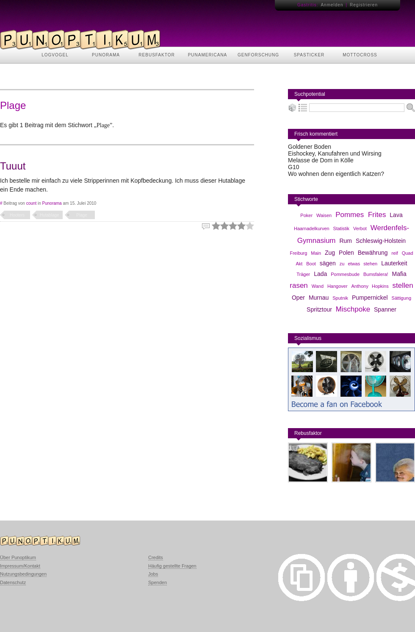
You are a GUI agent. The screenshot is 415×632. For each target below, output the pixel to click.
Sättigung (401, 298)
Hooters (17, 215)
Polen (346, 252)
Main (316, 253)
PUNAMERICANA (207, 55)
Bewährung (373, 252)
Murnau (319, 297)
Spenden (157, 582)
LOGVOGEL (55, 55)
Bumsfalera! (375, 274)
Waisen (324, 215)
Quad (407, 253)
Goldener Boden (309, 146)
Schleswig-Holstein (381, 240)
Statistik (341, 228)
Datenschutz (13, 582)
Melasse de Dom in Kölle (321, 160)
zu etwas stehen (359, 263)
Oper (298, 297)
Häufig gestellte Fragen (172, 565)
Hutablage (49, 215)
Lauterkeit (394, 263)
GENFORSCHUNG (258, 55)
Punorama (52, 203)
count (31, 203)
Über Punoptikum (18, 557)
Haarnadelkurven (311, 228)
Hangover (337, 286)
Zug (330, 252)
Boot (311, 263)
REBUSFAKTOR (156, 55)
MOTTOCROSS (360, 55)
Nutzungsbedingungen (23, 573)
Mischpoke (353, 309)
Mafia (399, 273)
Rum (345, 240)
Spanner (385, 309)
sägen (328, 263)
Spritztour (319, 309)
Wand (318, 286)
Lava (396, 215)
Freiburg (298, 253)
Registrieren (364, 5)
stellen (403, 285)
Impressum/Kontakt (20, 565)
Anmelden (332, 5)
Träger (303, 274)
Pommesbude (345, 274)
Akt (299, 263)
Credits (155, 557)
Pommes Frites (360, 215)
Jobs (153, 573)
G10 (293, 167)
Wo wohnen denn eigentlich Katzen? (336, 173)
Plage (81, 215)
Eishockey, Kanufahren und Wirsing (335, 153)
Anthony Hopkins (370, 286)
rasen (299, 285)
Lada (320, 273)
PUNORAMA (106, 55)
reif (394, 253)
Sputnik (340, 298)
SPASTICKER (309, 55)
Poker (306, 215)
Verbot (360, 228)
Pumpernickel (370, 297)
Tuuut (12, 166)
